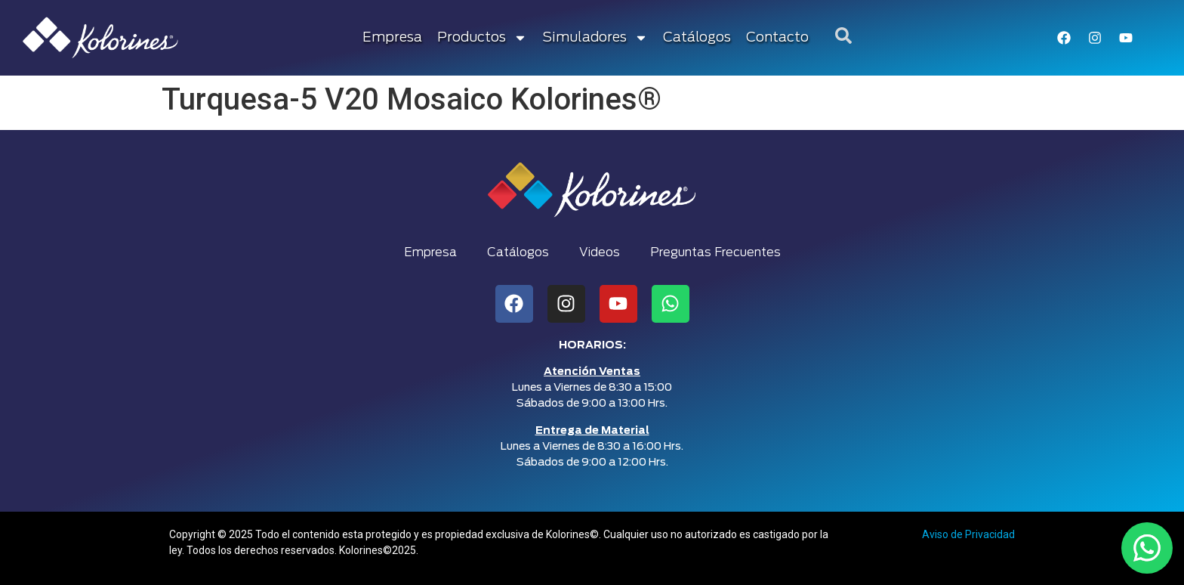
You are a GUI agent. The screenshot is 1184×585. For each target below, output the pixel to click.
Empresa (392, 38)
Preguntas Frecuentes (715, 252)
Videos (599, 252)
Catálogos (697, 38)
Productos (482, 37)
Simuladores (595, 37)
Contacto (777, 38)
